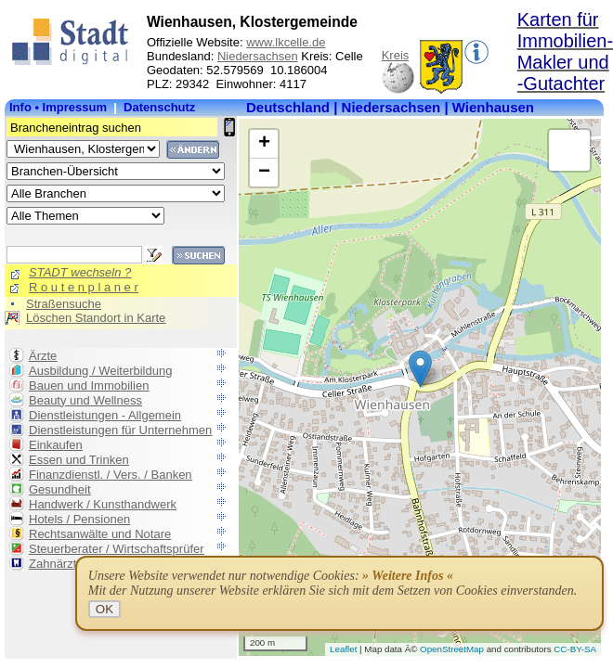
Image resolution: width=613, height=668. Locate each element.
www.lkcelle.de (285, 42)
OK (104, 609)
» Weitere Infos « (407, 576)
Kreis (396, 55)
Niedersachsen (257, 56)
